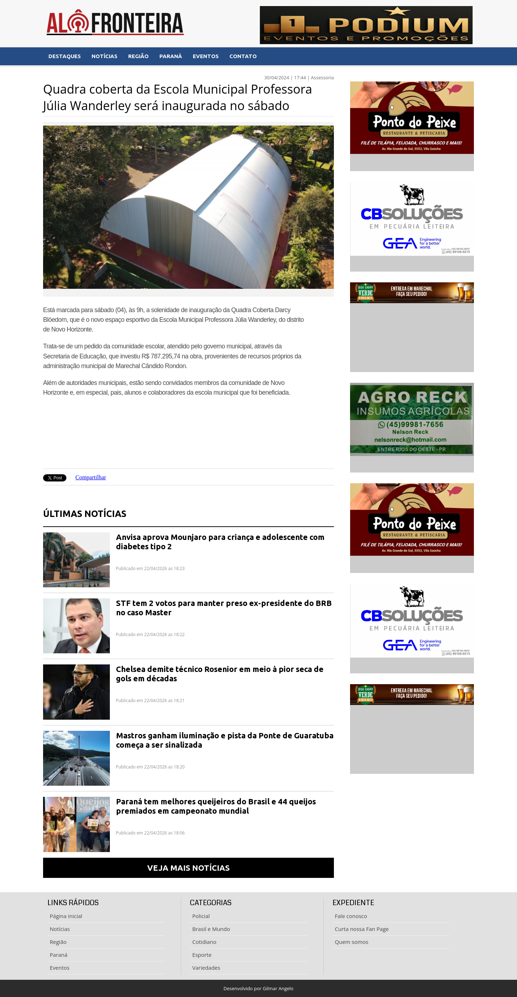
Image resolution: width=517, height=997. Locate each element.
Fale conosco (351, 916)
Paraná (58, 954)
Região (58, 941)
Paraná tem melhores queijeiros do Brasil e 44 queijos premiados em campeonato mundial (216, 806)
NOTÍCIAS (104, 56)
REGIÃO (138, 56)
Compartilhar (90, 477)
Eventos (60, 967)
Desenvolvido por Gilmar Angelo (259, 988)
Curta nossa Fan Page (362, 928)
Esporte (202, 954)
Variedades (206, 967)
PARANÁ (170, 56)
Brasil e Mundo (211, 928)
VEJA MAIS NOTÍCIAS (188, 867)
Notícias (60, 928)
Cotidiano (204, 941)
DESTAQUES (64, 56)
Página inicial (66, 916)
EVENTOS (206, 56)
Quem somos (351, 941)
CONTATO (243, 56)
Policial (201, 916)
